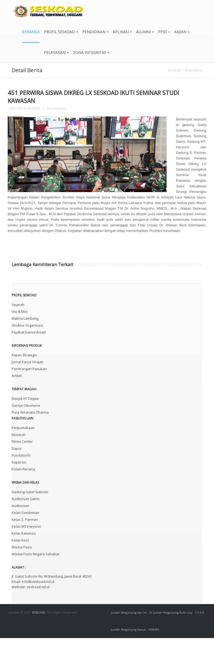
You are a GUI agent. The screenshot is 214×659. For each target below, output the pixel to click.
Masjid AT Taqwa (25, 419)
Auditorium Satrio (25, 519)
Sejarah (18, 325)
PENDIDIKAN (95, 31)
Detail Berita (193, 70)
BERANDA (31, 31)
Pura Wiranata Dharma (30, 433)
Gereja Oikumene (26, 426)
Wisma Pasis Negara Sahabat (35, 575)
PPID (164, 31)
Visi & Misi (20, 332)
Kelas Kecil (20, 561)
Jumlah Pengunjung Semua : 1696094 (135, 650)
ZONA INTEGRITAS (91, 52)
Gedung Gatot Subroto (30, 512)
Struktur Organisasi (27, 346)
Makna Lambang (25, 339)
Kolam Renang (23, 490)
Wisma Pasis (22, 568)
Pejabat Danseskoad (29, 353)
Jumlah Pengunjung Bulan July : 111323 (178, 633)
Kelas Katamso (24, 554)
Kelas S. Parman (25, 540)
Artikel (17, 396)
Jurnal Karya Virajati (27, 382)
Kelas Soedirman (25, 533)
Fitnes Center (22, 462)
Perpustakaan (23, 448)
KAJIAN (182, 31)
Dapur (17, 469)
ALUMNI (145, 31)
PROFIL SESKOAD (61, 31)
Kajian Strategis (24, 376)
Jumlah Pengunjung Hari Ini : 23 (131, 633)
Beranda (174, 70)
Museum (19, 455)
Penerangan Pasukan (29, 389)
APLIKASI (122, 31)
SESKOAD (39, 633)
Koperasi (19, 483)
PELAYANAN (56, 52)
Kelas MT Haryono (26, 547)
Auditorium (20, 526)
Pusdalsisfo (21, 476)
